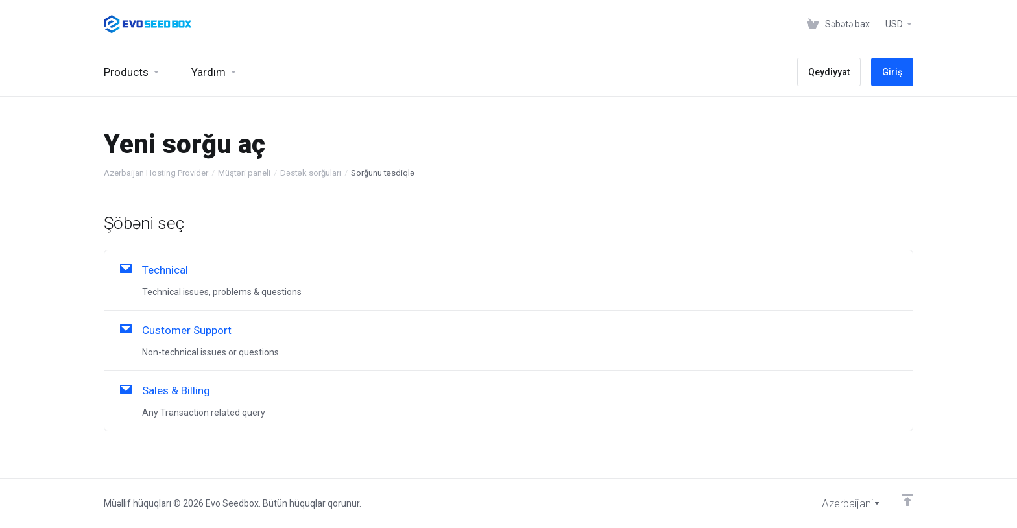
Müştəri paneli (244, 173)
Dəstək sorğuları (310, 173)
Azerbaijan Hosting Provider (156, 173)
